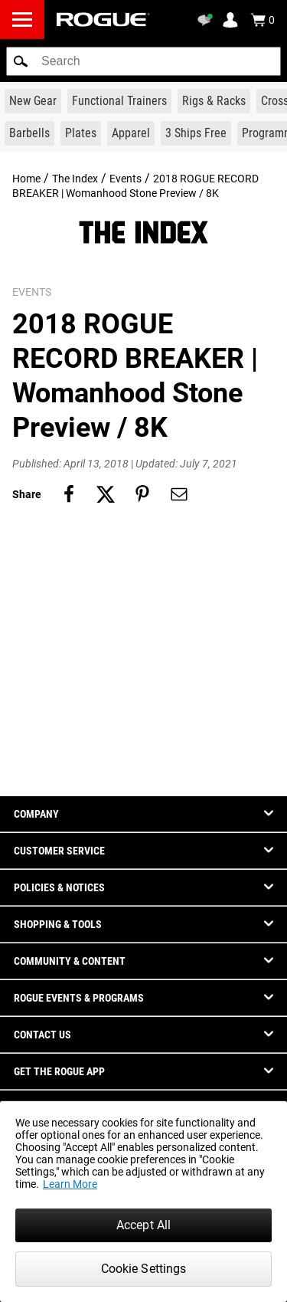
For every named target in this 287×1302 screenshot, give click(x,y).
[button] (20, 61)
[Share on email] (179, 494)
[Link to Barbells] (29, 133)
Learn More (70, 1184)
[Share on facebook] (69, 494)
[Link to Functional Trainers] (119, 101)
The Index (75, 178)
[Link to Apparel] (131, 133)
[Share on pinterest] (142, 494)
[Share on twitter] (105, 494)
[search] (143, 61)
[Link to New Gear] (33, 101)
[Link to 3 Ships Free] (196, 133)
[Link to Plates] (80, 133)
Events (125, 178)
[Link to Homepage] (103, 19)
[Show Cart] (262, 20)
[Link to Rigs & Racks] (214, 101)
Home (26, 178)
